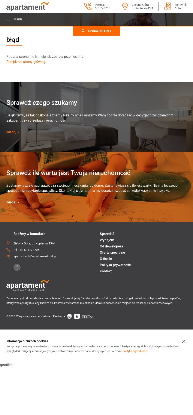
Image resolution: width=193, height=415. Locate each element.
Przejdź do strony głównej (25, 62)
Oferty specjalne (112, 252)
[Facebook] (17, 267)
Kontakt (106, 271)
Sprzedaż (107, 234)
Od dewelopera (111, 246)
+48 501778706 (28, 250)
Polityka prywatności (116, 265)
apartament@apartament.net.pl (34, 256)
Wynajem (107, 240)
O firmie (106, 259)
